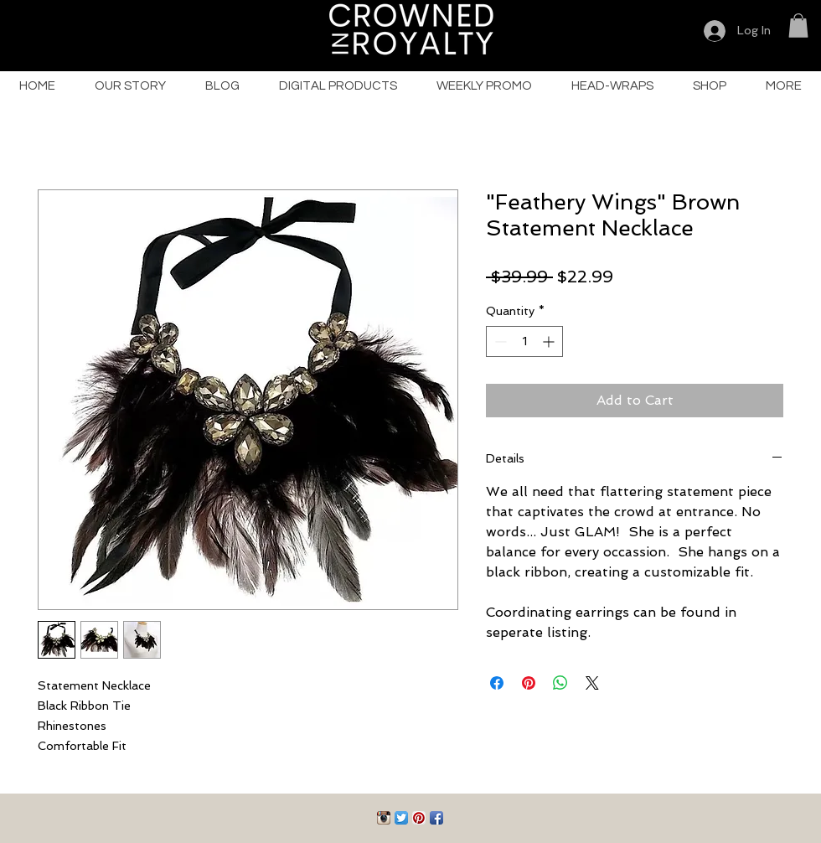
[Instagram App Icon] (383, 818)
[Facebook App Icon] (436, 818)
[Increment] (550, 341)
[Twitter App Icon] (401, 818)
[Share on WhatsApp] (560, 683)
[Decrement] (498, 341)
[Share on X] (592, 683)
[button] (798, 25)
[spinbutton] (524, 341)
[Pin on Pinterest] (529, 683)
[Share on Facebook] (497, 683)
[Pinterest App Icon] (419, 818)
